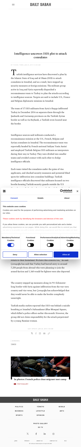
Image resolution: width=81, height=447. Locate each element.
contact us (53, 440)
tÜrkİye (13, 344)
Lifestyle (40, 411)
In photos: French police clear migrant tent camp (40, 379)
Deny (15, 255)
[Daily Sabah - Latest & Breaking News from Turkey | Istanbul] (40, 4)
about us (40, 440)
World (62, 407)
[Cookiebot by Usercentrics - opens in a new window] (61, 191)
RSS (65, 440)
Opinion (40, 415)
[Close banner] (77, 191)
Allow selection (40, 255)
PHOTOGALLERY (22, 384)
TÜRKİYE (40, 407)
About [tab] (66, 198)
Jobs (15, 440)
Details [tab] (40, 198)
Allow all (66, 255)
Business (19, 411)
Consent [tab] (14, 198)
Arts (62, 411)
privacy (26, 440)
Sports (19, 415)
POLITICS (19, 407)
